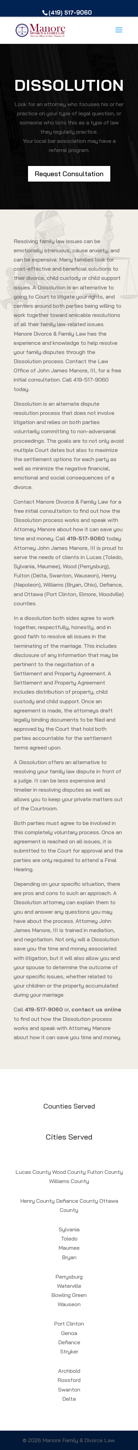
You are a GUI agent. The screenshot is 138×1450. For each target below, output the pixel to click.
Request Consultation (69, 173)
